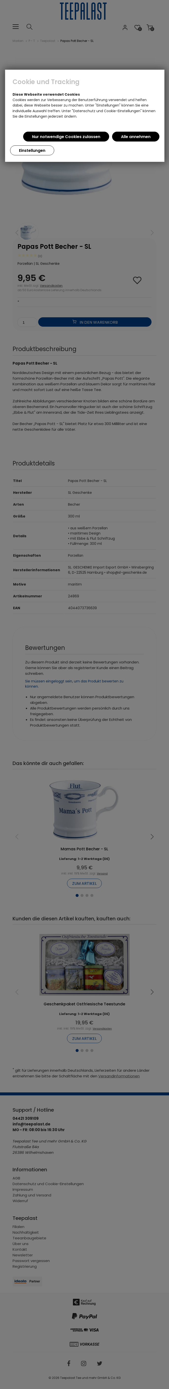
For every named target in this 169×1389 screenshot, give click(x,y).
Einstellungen (32, 150)
